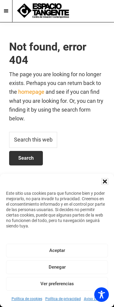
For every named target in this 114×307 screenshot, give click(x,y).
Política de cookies (27, 299)
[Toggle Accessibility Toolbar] (101, 294)
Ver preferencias (57, 283)
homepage (31, 92)
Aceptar (57, 250)
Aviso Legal (93, 299)
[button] (105, 181)
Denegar (57, 267)
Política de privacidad (63, 299)
